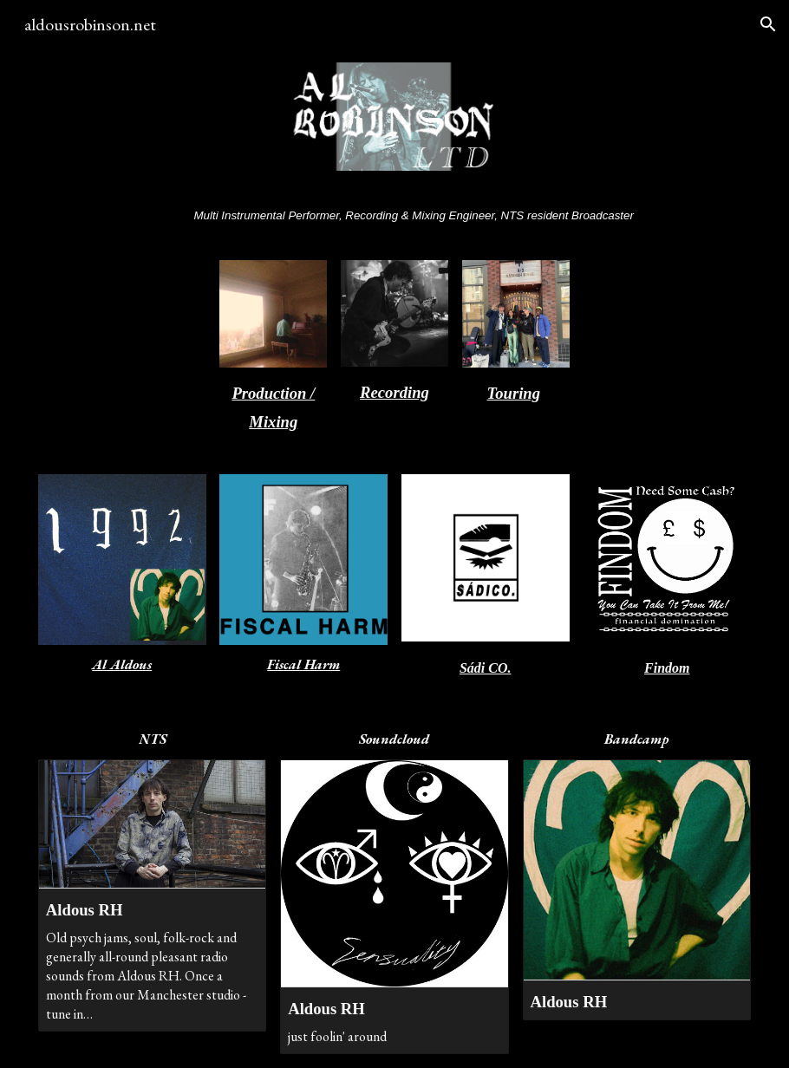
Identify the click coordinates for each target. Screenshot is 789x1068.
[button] (768, 24)
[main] (394, 215)
